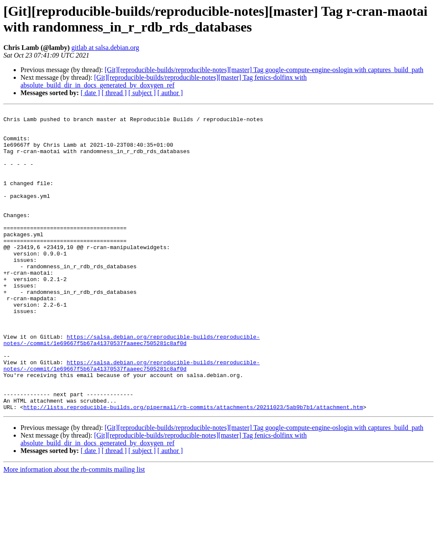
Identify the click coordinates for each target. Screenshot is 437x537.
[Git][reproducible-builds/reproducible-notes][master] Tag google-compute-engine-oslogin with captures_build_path (264, 69)
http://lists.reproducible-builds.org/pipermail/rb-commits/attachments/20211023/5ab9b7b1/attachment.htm (193, 467)
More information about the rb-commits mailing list (74, 529)
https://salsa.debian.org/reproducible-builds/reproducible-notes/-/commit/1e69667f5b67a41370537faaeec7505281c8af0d (131, 386)
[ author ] (170, 92)
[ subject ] (142, 92)
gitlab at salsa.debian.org (105, 47)
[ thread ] (114, 92)
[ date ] (90, 92)
